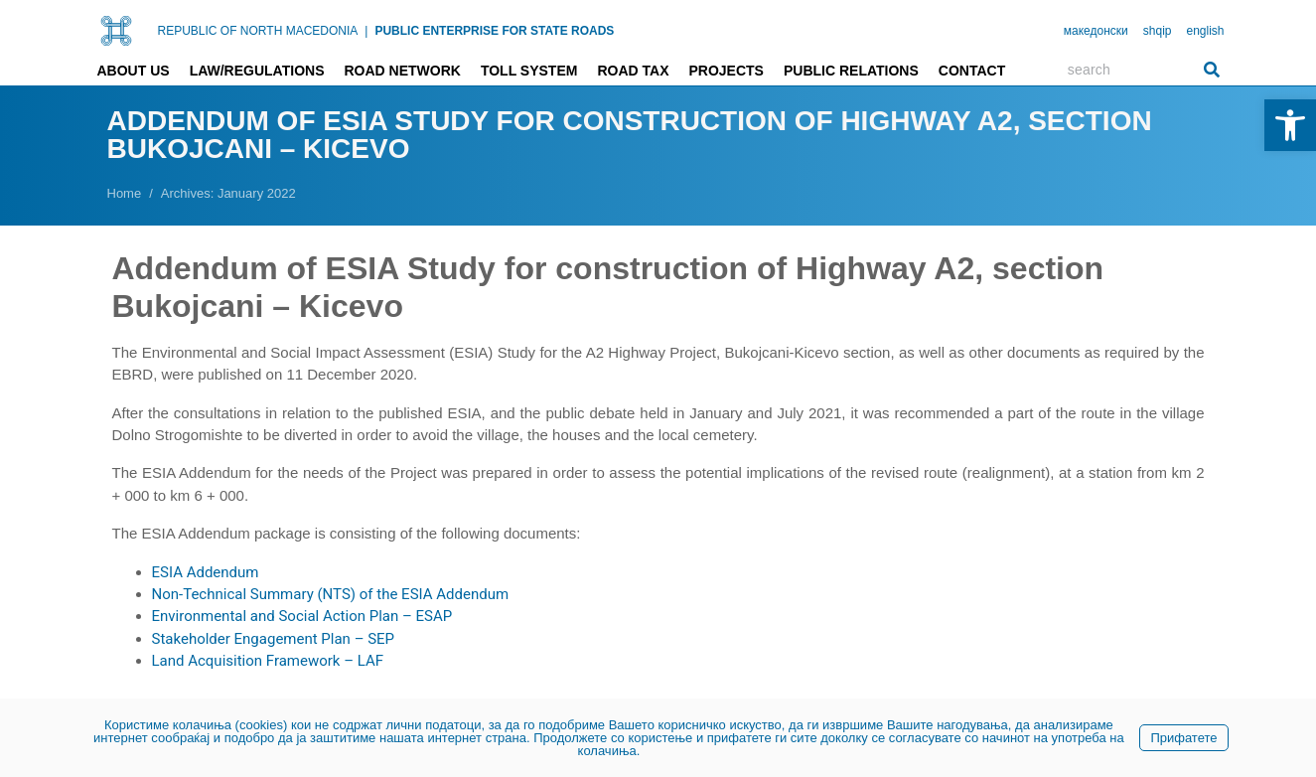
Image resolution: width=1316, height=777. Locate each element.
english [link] (1205, 31)
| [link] (366, 31)
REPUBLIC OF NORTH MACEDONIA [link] (258, 31)
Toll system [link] (529, 70)
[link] (1290, 125)
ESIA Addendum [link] (205, 572)
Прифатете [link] (1183, 737)
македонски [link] (1096, 31)
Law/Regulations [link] (257, 70)
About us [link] (133, 70)
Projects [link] (725, 70)
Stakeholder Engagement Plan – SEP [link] (273, 639)
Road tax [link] (632, 70)
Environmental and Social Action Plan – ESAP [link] (302, 616)
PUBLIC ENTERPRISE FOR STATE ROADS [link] (494, 31)
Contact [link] (972, 70)
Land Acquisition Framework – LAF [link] (268, 661)
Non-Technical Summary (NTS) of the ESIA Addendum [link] (331, 594)
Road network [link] (402, 70)
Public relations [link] (851, 70)
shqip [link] (1157, 31)
